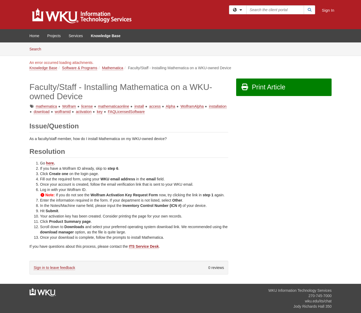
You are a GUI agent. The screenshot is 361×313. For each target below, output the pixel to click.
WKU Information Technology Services (300, 290)
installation (217, 106)
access (155, 106)
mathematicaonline (113, 106)
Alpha (170, 106)
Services (76, 36)
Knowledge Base (106, 36)
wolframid (63, 112)
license (87, 106)
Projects (54, 36)
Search (37, 48)
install (139, 106)
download (42, 112)
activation (83, 112)
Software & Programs (79, 68)
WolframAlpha (192, 106)
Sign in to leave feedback (54, 268)
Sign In (328, 10)
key (100, 112)
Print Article (263, 87)
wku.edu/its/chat (318, 301)
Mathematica (112, 68)
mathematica (46, 106)
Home (34, 36)
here (50, 163)
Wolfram (69, 106)
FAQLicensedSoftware (126, 112)
